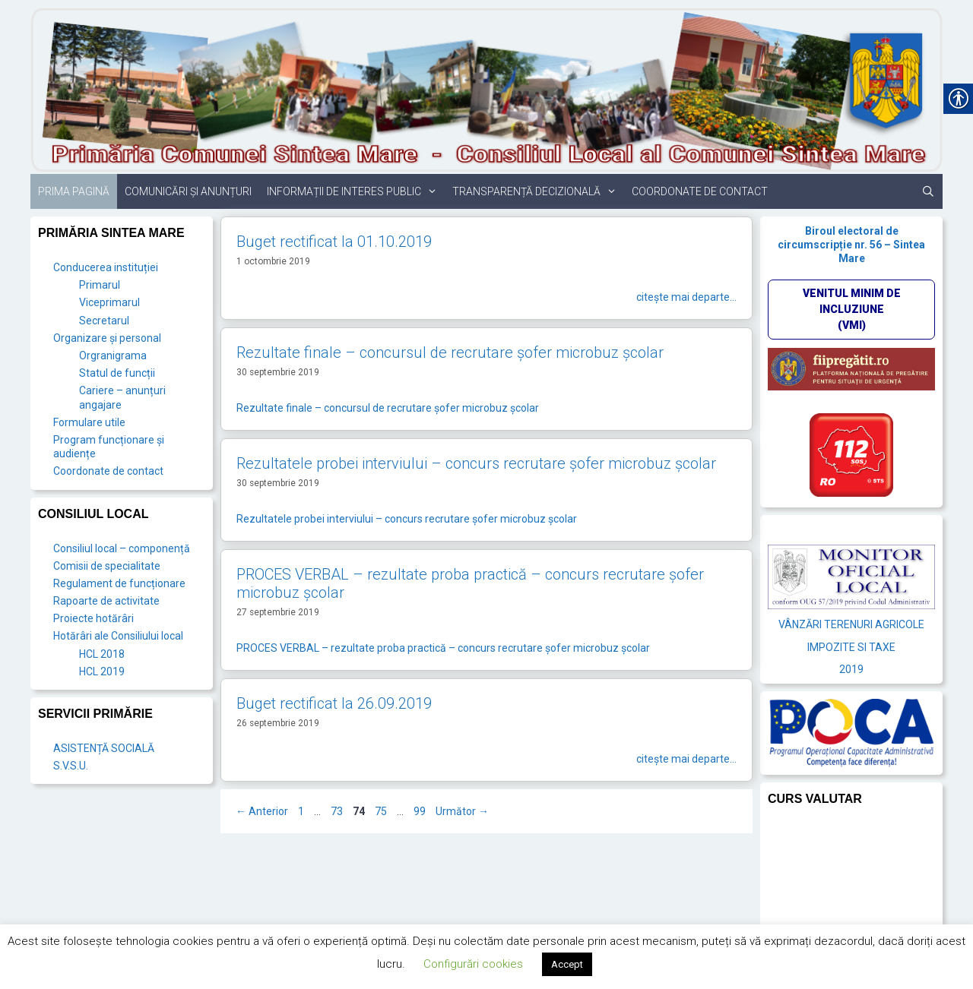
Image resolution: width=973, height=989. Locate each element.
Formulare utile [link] (89, 422)
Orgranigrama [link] (113, 355)
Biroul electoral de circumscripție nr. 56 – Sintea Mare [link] (851, 244)
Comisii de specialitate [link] (106, 566)
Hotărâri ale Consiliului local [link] (118, 636)
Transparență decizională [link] (538, 191)
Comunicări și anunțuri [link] (188, 191)
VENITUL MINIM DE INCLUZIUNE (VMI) (852, 309)
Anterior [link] (262, 811)
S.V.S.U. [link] (70, 766)
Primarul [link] (99, 285)
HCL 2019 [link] (102, 671)
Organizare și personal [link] (107, 338)
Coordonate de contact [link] (700, 191)
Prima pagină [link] (73, 191)
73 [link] (338, 811)
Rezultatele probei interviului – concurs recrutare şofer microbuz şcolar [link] (476, 463)
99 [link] (421, 811)
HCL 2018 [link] (102, 654)
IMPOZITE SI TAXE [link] (851, 647)
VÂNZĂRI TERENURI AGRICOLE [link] (851, 624)
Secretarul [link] (104, 320)
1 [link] (302, 811)
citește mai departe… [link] (686, 297)
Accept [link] (567, 964)
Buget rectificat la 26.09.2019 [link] (334, 703)
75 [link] (382, 811)
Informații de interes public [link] (356, 191)
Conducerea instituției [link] (105, 267)
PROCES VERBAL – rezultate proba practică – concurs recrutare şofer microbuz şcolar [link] (443, 648)
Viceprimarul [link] (109, 302)
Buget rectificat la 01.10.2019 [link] (334, 241)
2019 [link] (851, 669)
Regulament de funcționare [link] (119, 583)
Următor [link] (462, 811)
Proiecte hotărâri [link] (93, 618)
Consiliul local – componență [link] (121, 548)
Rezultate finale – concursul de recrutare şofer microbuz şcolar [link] (450, 352)
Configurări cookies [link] (473, 964)
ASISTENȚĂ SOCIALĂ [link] (103, 748)
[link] (486, 89)
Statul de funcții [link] (117, 373)
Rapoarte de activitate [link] (106, 601)
